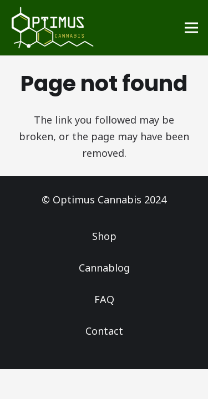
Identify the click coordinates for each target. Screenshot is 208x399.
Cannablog (104, 267)
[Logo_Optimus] (52, 28)
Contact (104, 330)
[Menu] (191, 28)
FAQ (104, 299)
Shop (104, 236)
